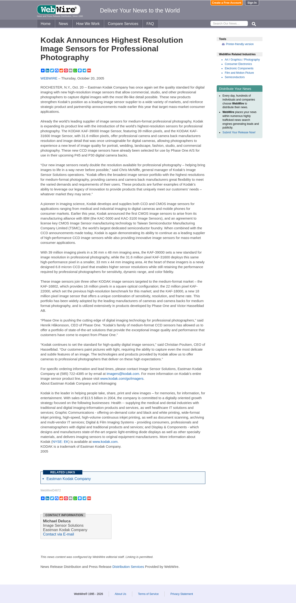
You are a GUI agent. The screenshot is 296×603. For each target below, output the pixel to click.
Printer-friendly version (240, 44)
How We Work (88, 24)
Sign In (252, 2)
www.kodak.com (104, 442)
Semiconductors (235, 77)
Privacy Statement (181, 594)
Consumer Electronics (238, 64)
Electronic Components (239, 68)
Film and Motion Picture (239, 72)
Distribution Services (128, 567)
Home (46, 24)
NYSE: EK (60, 442)
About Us (120, 594)
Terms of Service (148, 594)
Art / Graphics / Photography (242, 59)
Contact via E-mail (58, 534)
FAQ (150, 24)
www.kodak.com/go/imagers (121, 378)
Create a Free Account (226, 2)
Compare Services (123, 24)
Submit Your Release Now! (239, 132)
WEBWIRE (48, 78)
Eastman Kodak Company (68, 479)
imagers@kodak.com (123, 374)
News (63, 24)
